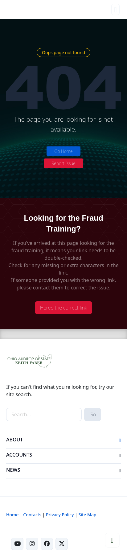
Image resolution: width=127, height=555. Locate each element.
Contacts (32, 515)
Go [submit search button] (92, 414)
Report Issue (63, 163)
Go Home (63, 151)
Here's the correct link (63, 307)
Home (12, 515)
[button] (120, 441)
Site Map (87, 515)
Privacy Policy (60, 515)
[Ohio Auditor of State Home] (15, 9)
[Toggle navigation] (115, 9)
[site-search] (44, 414)
